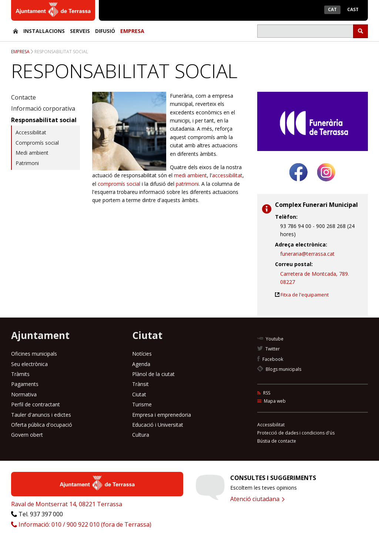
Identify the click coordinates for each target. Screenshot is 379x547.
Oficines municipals (34, 353)
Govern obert (27, 434)
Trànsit (140, 383)
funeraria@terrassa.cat (307, 253)
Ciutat (139, 394)
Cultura (140, 434)
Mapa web (271, 401)
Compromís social (37, 142)
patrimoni (187, 183)
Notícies (142, 353)
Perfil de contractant (35, 404)
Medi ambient (32, 152)
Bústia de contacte (276, 441)
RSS (263, 393)
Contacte (23, 97)
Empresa (132, 30)
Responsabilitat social (61, 51)
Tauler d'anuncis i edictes (41, 414)
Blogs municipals (279, 369)
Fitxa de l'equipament (305, 294)
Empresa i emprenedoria (161, 414)
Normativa (24, 394)
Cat (332, 9)
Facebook (270, 359)
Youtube (270, 339)
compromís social (119, 183)
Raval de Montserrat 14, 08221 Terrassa (66, 504)
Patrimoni (27, 163)
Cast (353, 9)
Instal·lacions (44, 30)
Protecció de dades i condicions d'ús (296, 433)
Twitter (268, 349)
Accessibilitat (31, 132)
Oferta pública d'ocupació (41, 424)
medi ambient (190, 175)
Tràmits (20, 373)
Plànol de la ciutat (153, 373)
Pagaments (24, 383)
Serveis (80, 30)
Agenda (141, 364)
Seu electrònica (29, 364)
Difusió (105, 30)
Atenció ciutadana (257, 499)
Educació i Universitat (157, 424)
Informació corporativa (43, 108)
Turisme (142, 404)
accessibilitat (227, 175)
